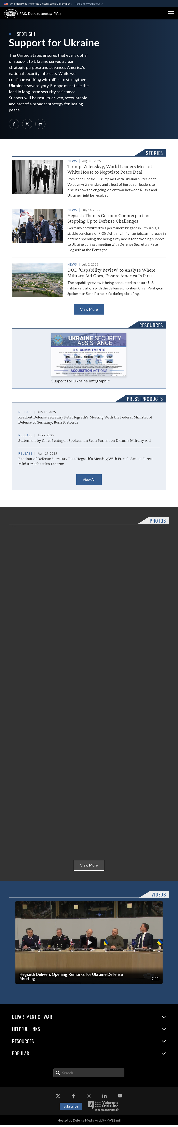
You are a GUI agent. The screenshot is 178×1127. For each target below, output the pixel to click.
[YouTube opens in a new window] (120, 1098)
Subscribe (71, 1108)
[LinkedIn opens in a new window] (104, 1098)
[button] (171, 13)
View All (89, 481)
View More (89, 311)
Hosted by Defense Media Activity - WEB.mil (89, 1122)
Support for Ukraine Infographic (88, 360)
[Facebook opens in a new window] (73, 1098)
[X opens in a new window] (58, 1098)
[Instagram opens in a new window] (89, 1098)
